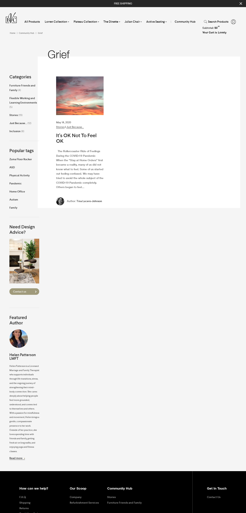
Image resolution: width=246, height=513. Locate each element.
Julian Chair (132, 22)
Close (241, 3)
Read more (17, 458)
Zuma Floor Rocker (20, 159)
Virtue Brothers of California (13, 17)
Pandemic (15, 183)
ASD (12, 167)
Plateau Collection (85, 22)
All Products (32, 22)
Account (233, 21)
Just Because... (75, 127)
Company (75, 497)
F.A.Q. (22, 497)
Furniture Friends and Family (124, 502)
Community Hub (185, 22)
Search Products (218, 22)
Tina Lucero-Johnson (89, 201)
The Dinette (110, 22)
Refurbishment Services (84, 502)
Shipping (24, 502)
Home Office (17, 191)
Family (13, 207)
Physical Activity (19, 175)
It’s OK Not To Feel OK (76, 138)
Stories (60, 127)
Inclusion (15, 131)
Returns (24, 508)
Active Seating (155, 22)
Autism (13, 199)
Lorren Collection (56, 22)
